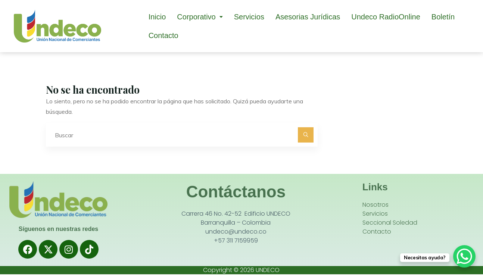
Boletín (443, 17)
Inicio (157, 17)
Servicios (249, 17)
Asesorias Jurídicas (307, 17)
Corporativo (199, 17)
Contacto (163, 35)
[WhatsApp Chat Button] (464, 256)
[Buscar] (306, 135)
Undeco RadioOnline (385, 17)
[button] (199, 16)
